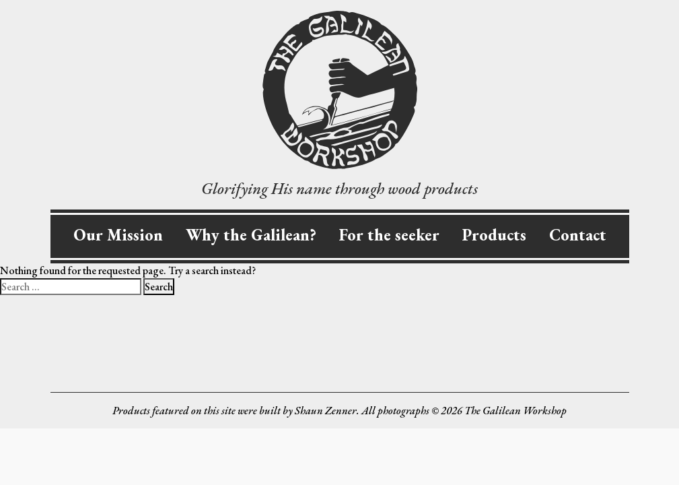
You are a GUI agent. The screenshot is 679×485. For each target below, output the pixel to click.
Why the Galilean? (251, 234)
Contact (577, 234)
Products (494, 234)
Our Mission (118, 234)
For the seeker (389, 234)
